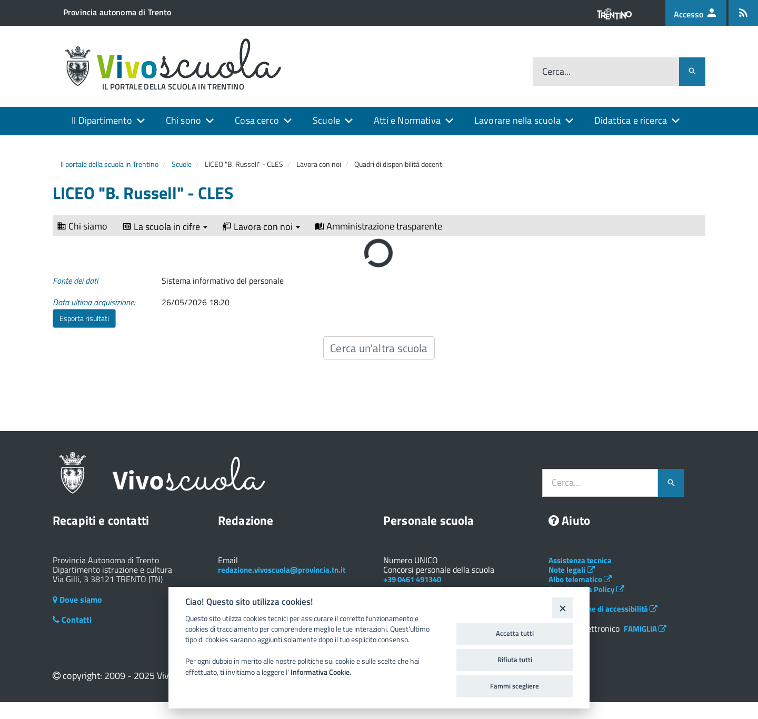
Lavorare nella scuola (517, 120)
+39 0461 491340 (412, 579)
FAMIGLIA (645, 629)
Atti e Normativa (407, 120)
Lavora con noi (261, 227)
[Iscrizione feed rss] (743, 13)
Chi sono (183, 120)
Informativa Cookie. (321, 672)
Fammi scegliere (514, 686)
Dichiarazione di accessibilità (602, 609)
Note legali (571, 570)
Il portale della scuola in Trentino (109, 163)
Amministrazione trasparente (378, 226)
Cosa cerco (257, 120)
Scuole (326, 120)
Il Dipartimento (102, 120)
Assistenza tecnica (580, 560)
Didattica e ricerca (630, 120)
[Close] (562, 607)
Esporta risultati (84, 318)
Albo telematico (580, 579)
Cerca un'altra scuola (378, 347)
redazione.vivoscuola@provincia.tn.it (281, 570)
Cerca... (556, 71)
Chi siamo (82, 226)
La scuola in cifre (164, 227)
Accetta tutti (515, 633)
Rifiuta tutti (514, 659)
